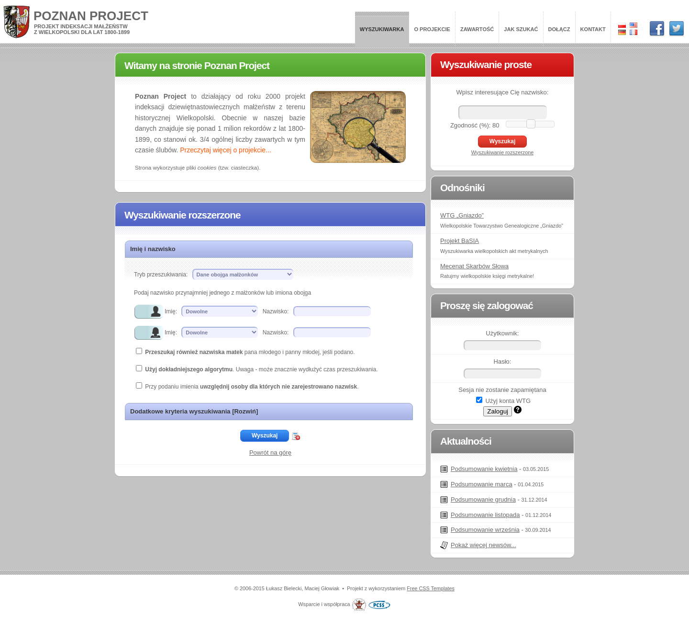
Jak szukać (521, 29)
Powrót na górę (270, 452)
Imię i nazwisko (153, 248)
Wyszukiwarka (382, 29)
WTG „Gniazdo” (462, 215)
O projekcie (432, 29)
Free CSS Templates (431, 588)
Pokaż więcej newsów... (483, 545)
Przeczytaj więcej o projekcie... (225, 150)
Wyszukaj (265, 435)
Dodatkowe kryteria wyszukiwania (194, 411)
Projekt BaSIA (459, 240)
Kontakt (593, 29)
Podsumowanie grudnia (483, 499)
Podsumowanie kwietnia (484, 468)
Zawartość (477, 29)
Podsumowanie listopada (485, 514)
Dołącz (559, 29)
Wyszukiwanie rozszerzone (502, 152)
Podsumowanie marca (481, 484)
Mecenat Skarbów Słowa (474, 266)
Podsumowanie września (485, 529)
